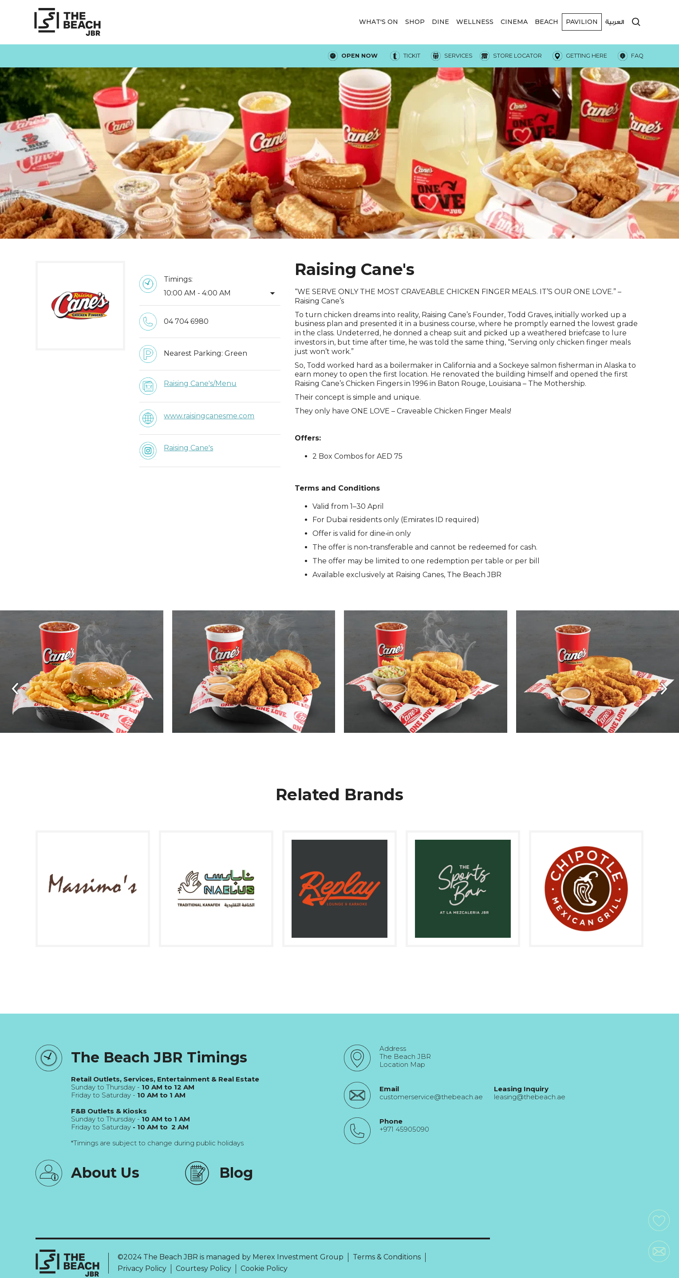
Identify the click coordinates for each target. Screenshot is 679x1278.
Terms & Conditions (387, 1257)
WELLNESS (474, 22)
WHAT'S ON (378, 22)
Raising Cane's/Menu (200, 383)
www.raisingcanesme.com (209, 416)
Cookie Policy (264, 1268)
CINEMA (514, 22)
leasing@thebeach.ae (529, 1097)
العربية (614, 22)
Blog (236, 1172)
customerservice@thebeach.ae (431, 1097)
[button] (378, 22)
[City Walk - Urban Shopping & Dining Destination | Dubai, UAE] (67, 22)
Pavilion (582, 22)
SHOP (415, 22)
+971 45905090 (404, 1129)
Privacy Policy (142, 1268)
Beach (546, 22)
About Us (105, 1172)
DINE (440, 22)
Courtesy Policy (203, 1268)
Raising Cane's (188, 448)
